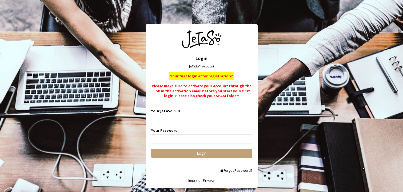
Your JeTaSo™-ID (165, 111)
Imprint (193, 180)
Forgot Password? (236, 170)
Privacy (209, 180)
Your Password (164, 130)
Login (201, 153)
